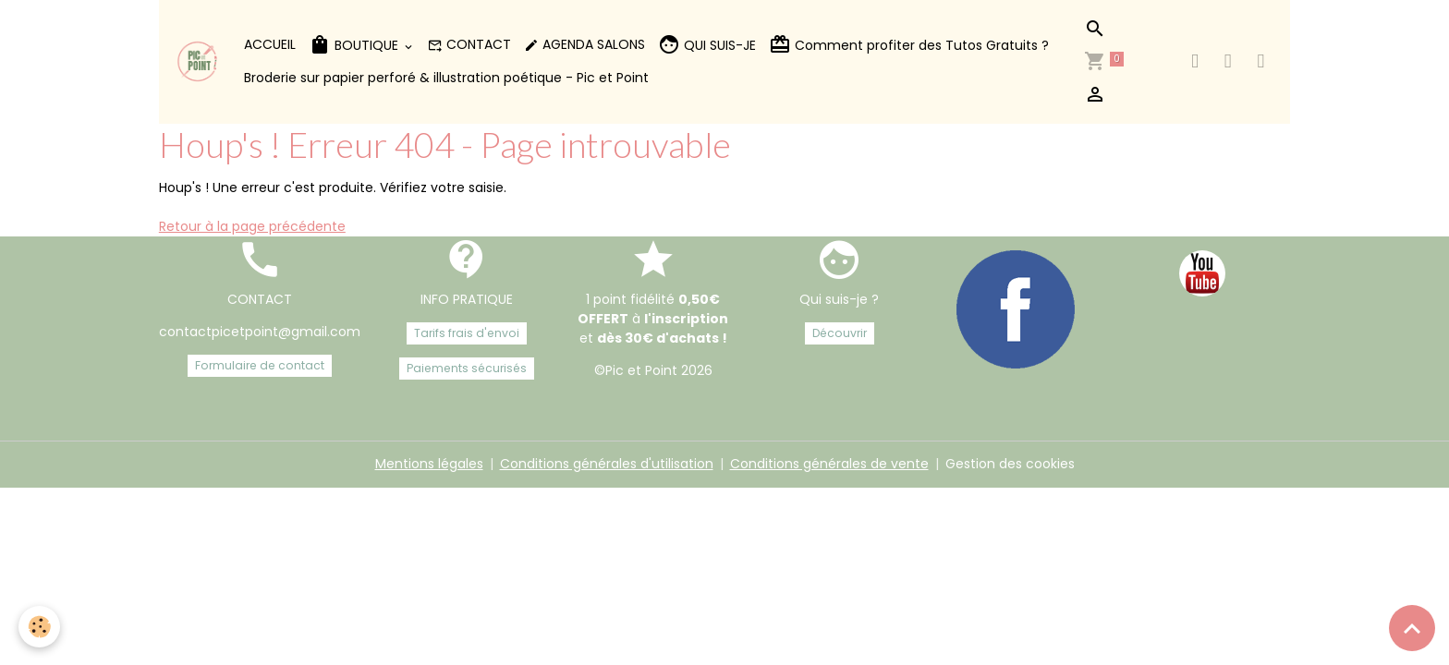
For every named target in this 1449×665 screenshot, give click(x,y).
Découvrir (839, 333)
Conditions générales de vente (829, 463)
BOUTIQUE (355, 44)
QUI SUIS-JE (707, 44)
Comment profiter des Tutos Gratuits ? (909, 44)
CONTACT (469, 44)
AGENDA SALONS (584, 44)
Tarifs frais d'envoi (466, 333)
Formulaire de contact (259, 365)
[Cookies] (39, 626)
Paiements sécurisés (467, 368)
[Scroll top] (1412, 628)
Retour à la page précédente (252, 226)
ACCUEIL (270, 44)
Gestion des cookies (1010, 463)
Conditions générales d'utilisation (606, 463)
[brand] (198, 61)
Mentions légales (429, 463)
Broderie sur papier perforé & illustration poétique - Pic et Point (446, 77)
